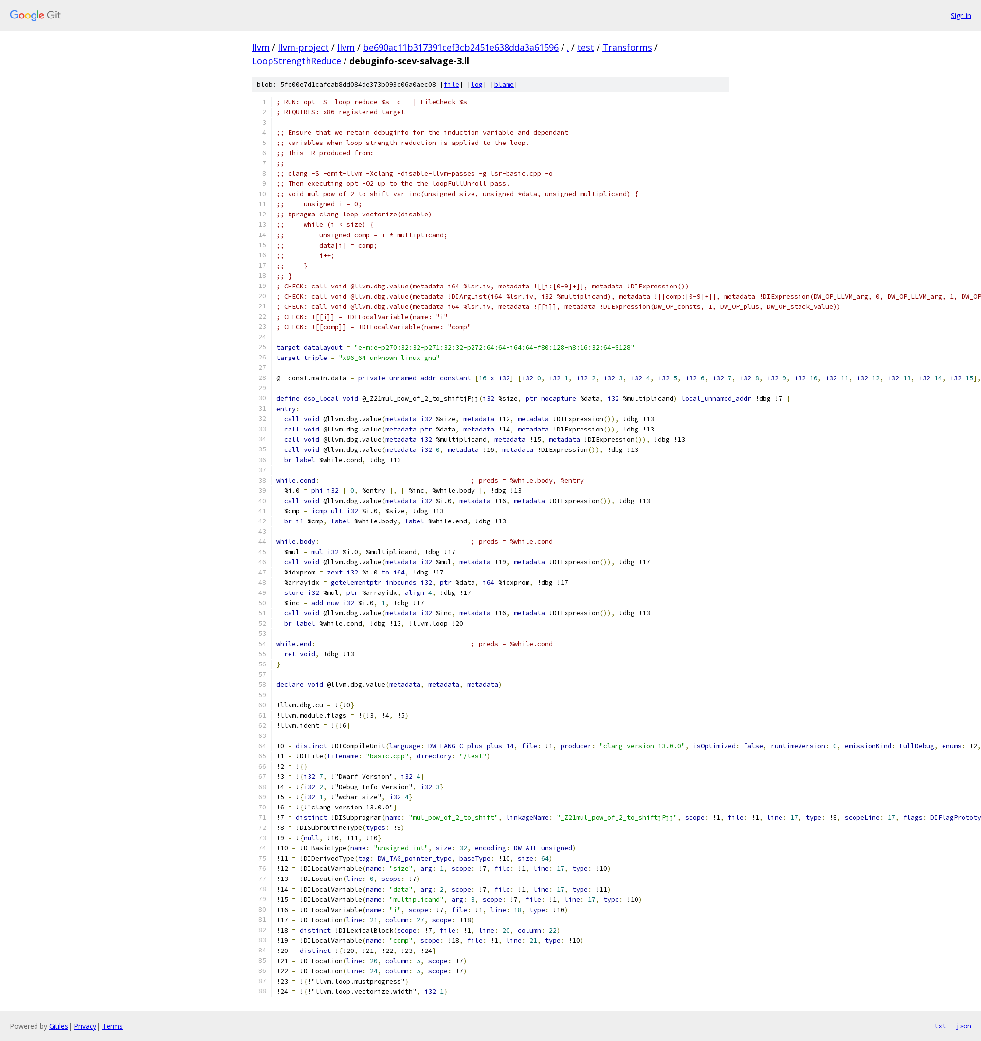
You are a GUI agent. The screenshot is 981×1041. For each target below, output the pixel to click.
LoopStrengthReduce (296, 61)
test (585, 47)
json (963, 1026)
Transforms (627, 47)
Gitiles (58, 1026)
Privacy (85, 1026)
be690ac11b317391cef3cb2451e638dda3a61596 (461, 47)
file (451, 84)
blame (504, 84)
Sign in (961, 15)
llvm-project (303, 47)
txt (940, 1026)
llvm (261, 47)
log (477, 84)
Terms (112, 1026)
